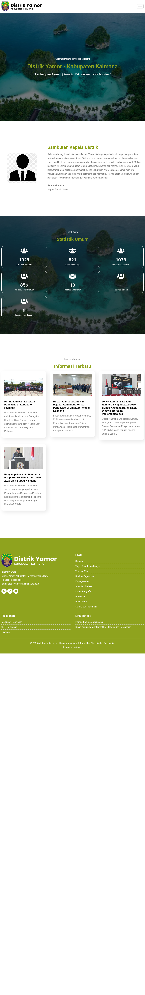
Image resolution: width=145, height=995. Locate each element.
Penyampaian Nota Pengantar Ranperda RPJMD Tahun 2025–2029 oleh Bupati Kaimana (23, 478)
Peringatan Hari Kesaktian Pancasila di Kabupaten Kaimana (20, 404)
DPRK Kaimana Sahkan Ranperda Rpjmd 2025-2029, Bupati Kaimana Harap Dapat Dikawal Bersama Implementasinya (119, 407)
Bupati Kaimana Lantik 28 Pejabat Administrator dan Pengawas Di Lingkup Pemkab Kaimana (71, 406)
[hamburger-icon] (140, 6)
